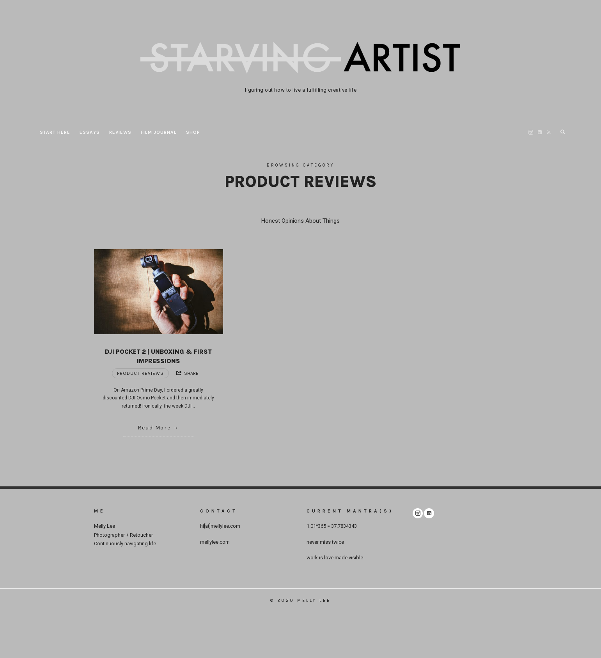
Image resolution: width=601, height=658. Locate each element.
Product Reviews (140, 373)
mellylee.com (215, 542)
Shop (193, 132)
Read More (154, 427)
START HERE (55, 132)
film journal (159, 132)
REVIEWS (120, 132)
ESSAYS (90, 132)
